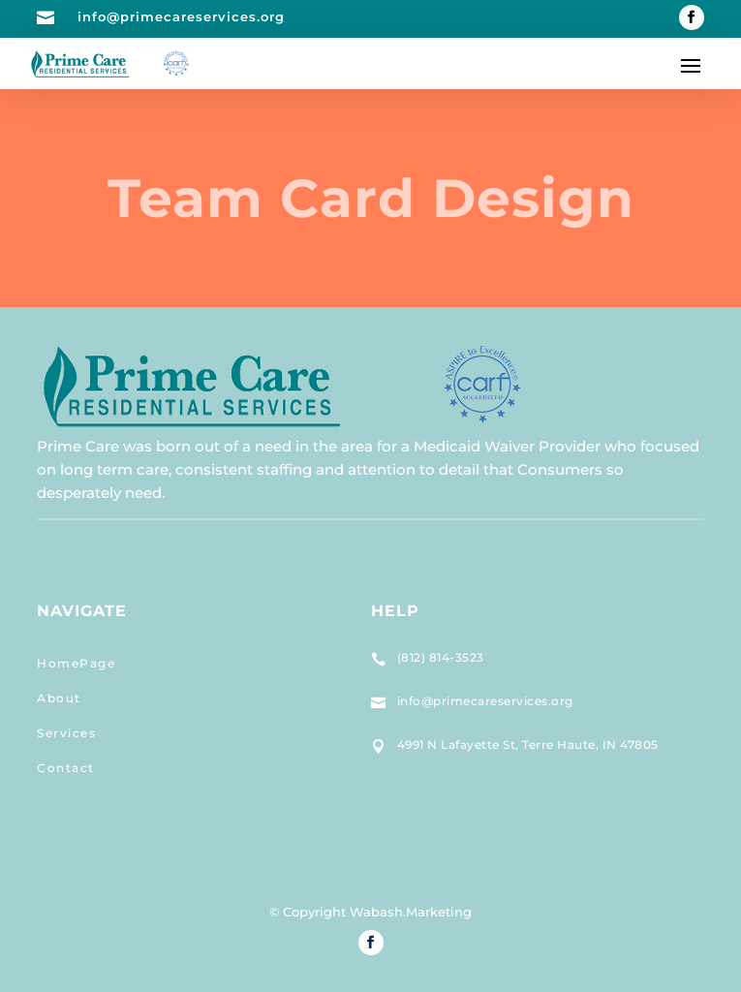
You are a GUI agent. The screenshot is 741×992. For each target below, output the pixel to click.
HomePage (76, 663)
